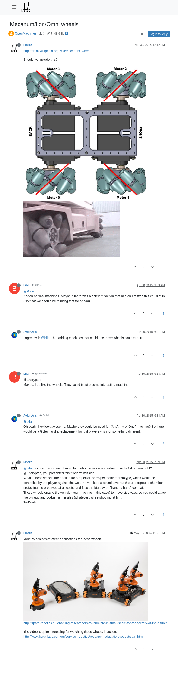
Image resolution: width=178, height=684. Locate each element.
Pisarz (27, 45)
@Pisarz (38, 285)
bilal (26, 285)
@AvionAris (39, 373)
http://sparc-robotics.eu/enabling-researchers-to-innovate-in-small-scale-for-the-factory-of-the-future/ (95, 623)
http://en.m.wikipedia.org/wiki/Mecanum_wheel (56, 51)
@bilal (45, 338)
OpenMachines (26, 33)
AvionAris (30, 331)
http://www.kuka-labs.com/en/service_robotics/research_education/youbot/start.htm (83, 636)
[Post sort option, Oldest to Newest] (142, 34)
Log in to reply (159, 34)
